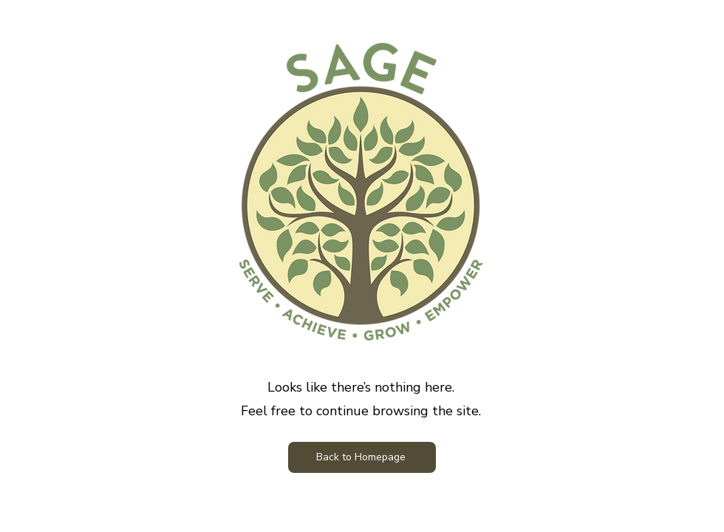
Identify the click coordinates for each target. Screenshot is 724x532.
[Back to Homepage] (362, 457)
